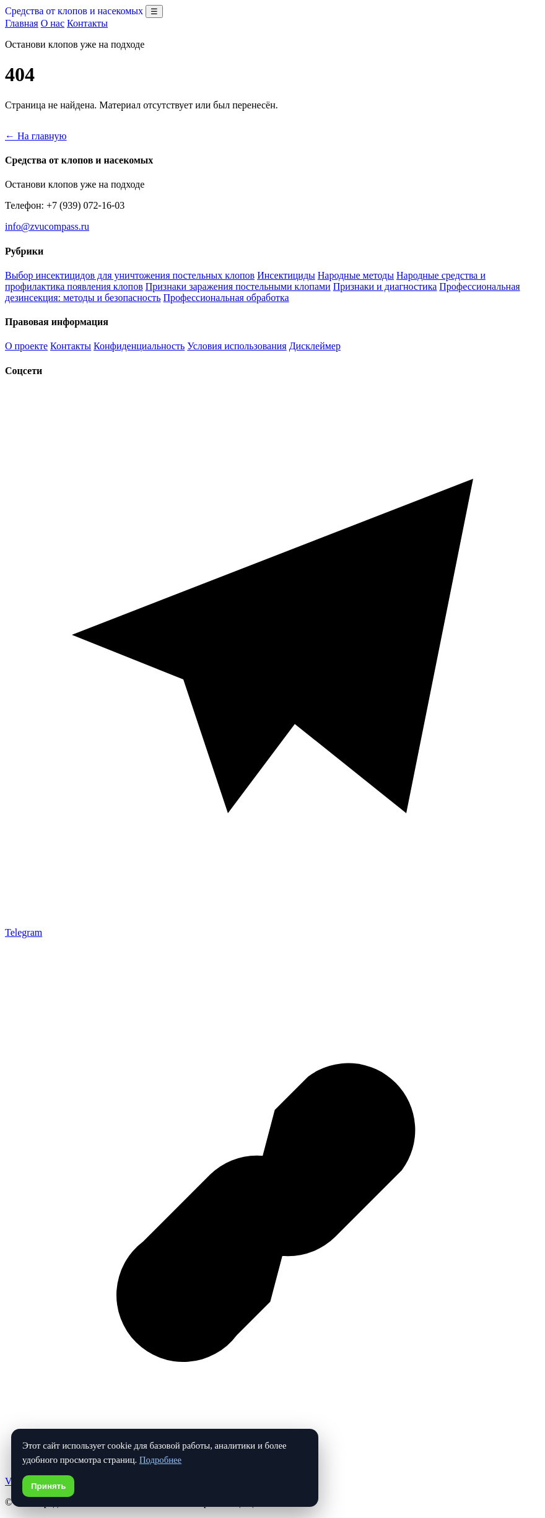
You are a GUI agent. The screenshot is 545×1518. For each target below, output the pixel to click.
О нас (52, 23)
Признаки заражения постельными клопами (238, 286)
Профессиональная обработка (226, 297)
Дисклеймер (315, 346)
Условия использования (236, 346)
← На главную (36, 136)
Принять (48, 1486)
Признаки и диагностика (385, 286)
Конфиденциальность (139, 346)
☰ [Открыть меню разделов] (154, 11)
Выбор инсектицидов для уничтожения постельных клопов (130, 275)
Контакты (87, 23)
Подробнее (160, 1460)
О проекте (26, 346)
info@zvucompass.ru (47, 226)
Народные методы (356, 275)
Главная (21, 23)
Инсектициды (286, 275)
